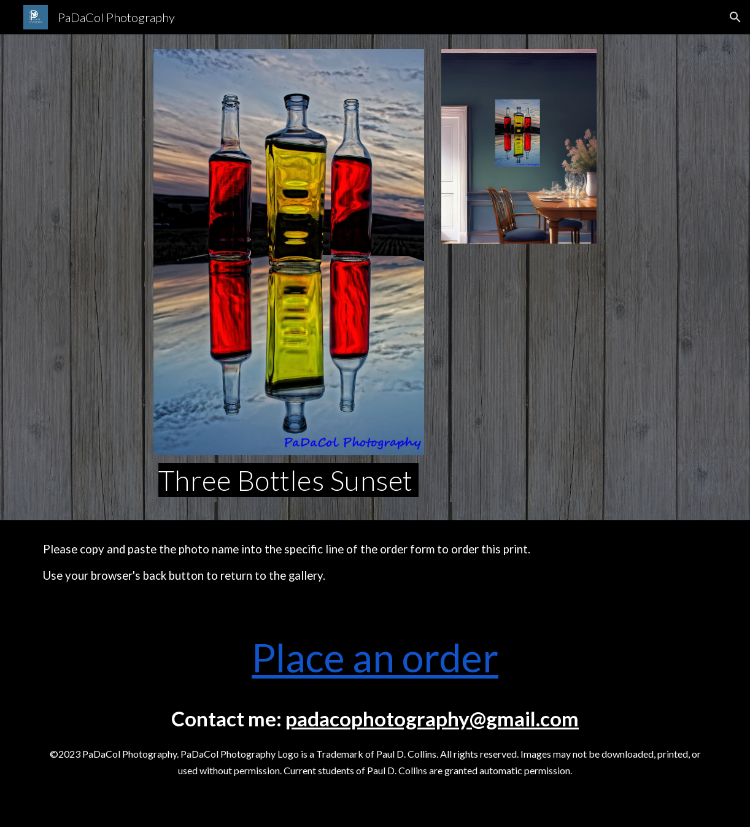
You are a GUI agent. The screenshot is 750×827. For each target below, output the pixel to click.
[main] (288, 480)
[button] (735, 17)
